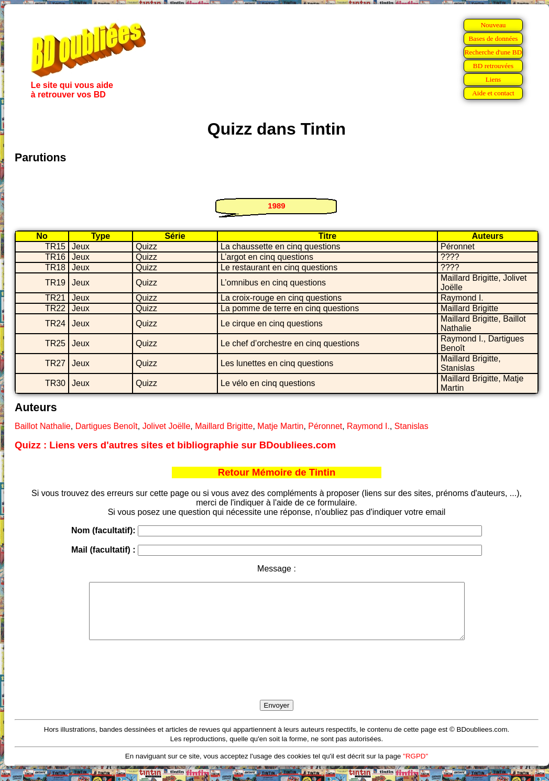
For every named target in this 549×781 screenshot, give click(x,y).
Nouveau (493, 25)
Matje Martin (280, 426)
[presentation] (276, 682)
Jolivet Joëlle (166, 426)
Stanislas (411, 426)
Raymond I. (368, 426)
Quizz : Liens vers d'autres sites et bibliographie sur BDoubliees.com (175, 444)
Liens (493, 79)
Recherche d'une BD (493, 52)
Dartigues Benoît (106, 426)
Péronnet (325, 426)
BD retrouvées (493, 66)
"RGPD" (415, 767)
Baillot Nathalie (43, 426)
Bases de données (493, 38)
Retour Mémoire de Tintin (277, 472)
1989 (276, 205)
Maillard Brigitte (223, 426)
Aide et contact (493, 93)
